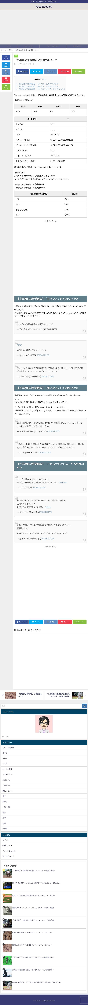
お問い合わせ (77, 46)
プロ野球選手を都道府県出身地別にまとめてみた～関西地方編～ (33, 870)
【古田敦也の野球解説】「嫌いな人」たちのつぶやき (37, 86)
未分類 (5, 801)
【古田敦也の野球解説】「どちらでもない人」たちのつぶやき (40, 89)
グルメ (5, 758)
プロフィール (28, 46)
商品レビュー (7, 791)
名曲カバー (7, 785)
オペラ (5, 753)
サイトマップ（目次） (53, 46)
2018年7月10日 (47, 376)
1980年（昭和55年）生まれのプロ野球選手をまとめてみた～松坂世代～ (36, 883)
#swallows (62, 482)
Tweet (6, 64)
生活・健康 (7, 807)
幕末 (4, 796)
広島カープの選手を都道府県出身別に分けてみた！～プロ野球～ (33, 895)
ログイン (6, 840)
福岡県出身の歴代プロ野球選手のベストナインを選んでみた (32, 945)
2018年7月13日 (43, 355)
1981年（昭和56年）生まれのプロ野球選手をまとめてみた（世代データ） (37, 982)
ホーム (9, 46)
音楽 (4, 823)
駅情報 (5, 828)
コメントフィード (9, 851)
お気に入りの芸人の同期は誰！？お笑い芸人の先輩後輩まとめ (33, 957)
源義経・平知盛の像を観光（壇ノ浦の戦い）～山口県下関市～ (33, 970)
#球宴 (19, 345)
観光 (4, 812)
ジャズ (5, 764)
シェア (6, 57)
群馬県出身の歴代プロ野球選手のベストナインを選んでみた (32, 932)
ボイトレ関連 (7, 769)
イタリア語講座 (8, 747)
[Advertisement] (44, 27)
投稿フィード (7, 845)
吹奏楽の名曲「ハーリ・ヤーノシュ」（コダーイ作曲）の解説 (33, 908)
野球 (16, 56)
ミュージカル (7, 774)
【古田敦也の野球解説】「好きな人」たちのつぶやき (37, 84)
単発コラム (7, 780)
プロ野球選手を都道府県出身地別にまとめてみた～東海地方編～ (33, 920)
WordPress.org (8, 856)
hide (44, 79)
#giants (48, 507)
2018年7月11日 (47, 538)
